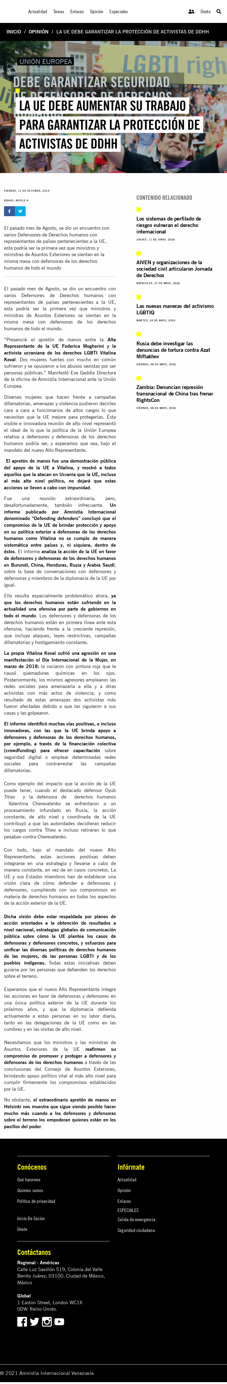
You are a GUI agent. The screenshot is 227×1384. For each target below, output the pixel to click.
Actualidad (127, 1179)
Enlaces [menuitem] (77, 11)
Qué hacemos (28, 1179)
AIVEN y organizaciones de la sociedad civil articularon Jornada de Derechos (174, 268)
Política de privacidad (36, 1201)
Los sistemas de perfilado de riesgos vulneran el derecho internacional (168, 225)
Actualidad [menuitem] (37, 11)
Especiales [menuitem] (118, 11)
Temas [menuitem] (58, 11)
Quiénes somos (30, 1190)
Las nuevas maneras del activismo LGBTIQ (175, 309)
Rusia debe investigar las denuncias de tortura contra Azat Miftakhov (173, 350)
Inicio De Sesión (31, 1218)
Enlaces (124, 1201)
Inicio (13, 32)
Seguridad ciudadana (136, 1230)
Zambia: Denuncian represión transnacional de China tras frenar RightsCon (174, 393)
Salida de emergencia (136, 1219)
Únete (206, 11)
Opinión (39, 32)
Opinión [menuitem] (96, 11)
